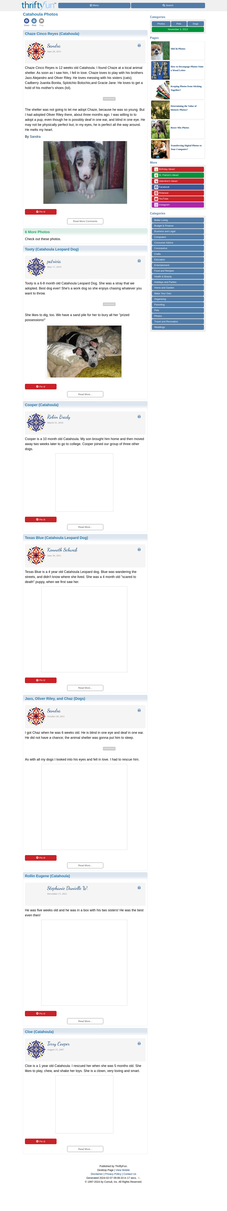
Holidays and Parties (165, 282)
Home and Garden (164, 287)
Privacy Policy (113, 1173)
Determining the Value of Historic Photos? (183, 108)
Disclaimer (97, 1173)
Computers (160, 237)
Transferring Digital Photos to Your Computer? (186, 147)
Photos (161, 23)
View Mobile (123, 1170)
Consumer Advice (163, 242)
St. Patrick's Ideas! (166, 175)
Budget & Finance (163, 225)
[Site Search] (168, 5)
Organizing (160, 299)
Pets (178, 23)
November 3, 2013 (178, 29)
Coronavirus (160, 248)
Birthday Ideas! (164, 169)
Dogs (195, 23)
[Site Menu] (94, 5)
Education (159, 259)
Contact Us (129, 1173)
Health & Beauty (163, 276)
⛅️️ (139, 1177)
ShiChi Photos (178, 48)
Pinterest (161, 193)
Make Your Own (162, 293)
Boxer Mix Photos (180, 127)
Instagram (162, 205)
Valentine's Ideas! (166, 181)
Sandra (35, 136)
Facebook (162, 187)
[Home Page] (38, 2)
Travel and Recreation (166, 321)
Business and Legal (164, 231)
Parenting (159, 304)
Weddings (159, 327)
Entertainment (161, 265)
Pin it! (40, 211)
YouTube (161, 199)
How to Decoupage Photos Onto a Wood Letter (187, 68)
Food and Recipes (164, 270)
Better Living (161, 220)
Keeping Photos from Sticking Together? (186, 88)
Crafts (157, 254)
